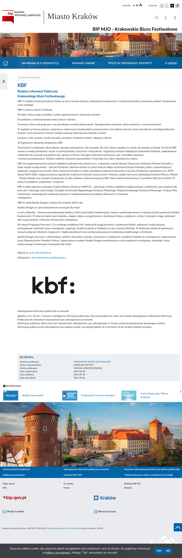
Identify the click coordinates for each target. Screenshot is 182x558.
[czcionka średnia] (137, 6)
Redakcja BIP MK (132, 484)
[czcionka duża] (143, 5)
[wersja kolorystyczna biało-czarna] (167, 5)
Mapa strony (9, 484)
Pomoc (67, 488)
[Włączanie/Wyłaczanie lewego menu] (3, 82)
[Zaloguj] (175, 18)
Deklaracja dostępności (14, 475)
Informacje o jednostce (40, 63)
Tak (159, 551)
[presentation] (180, 391)
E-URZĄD (171, 63)
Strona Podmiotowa (31, 78)
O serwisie (68, 484)
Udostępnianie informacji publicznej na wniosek (86, 469)
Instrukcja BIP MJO (73, 475)
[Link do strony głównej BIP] (54, 17)
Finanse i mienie (83, 63)
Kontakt (127, 488)
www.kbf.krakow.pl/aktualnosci (48, 257)
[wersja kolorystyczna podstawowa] (161, 5)
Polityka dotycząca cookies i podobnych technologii (148, 475)
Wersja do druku (105, 512)
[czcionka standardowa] (134, 5)
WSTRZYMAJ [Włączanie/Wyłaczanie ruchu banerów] (12, 386)
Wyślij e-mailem (13, 512)
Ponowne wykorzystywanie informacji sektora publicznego (152, 469)
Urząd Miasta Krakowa (56, 528)
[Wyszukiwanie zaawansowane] (156, 17)
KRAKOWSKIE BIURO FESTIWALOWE (92, 362)
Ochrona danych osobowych (16, 469)
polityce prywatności (57, 552)
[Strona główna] (6, 63)
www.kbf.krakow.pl (40, 253)
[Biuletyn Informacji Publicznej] (45, 499)
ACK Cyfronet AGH (73, 528)
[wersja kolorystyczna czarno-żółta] (172, 5)
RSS (5, 488)
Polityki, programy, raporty (130, 63)
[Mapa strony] (166, 18)
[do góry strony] (178, 527)
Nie (168, 551)
